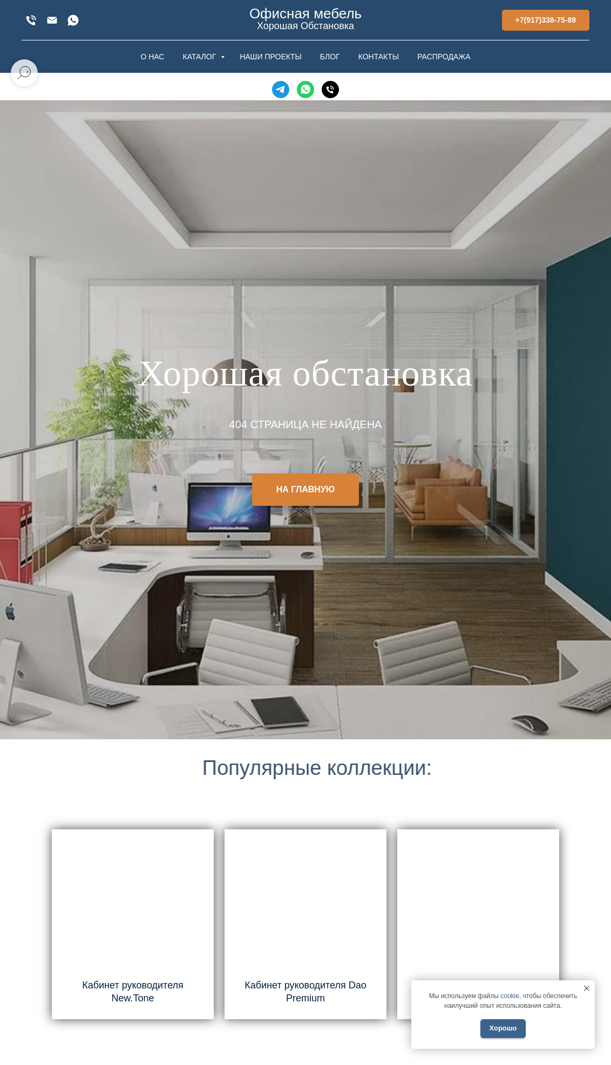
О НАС (152, 56)
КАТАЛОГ (200, 56)
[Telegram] (280, 89)
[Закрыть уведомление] (586, 988)
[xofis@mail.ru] (52, 20)
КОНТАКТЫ (378, 56)
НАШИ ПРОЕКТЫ (271, 56)
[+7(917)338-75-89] (31, 20)
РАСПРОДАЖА (443, 56)
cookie (509, 996)
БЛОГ (330, 56)
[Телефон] (330, 89)
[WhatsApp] (73, 20)
